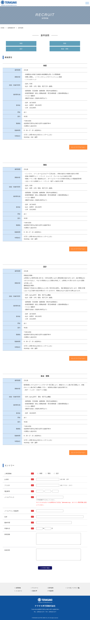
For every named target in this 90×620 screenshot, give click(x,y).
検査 (21, 43)
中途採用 (50, 591)
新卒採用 (50, 588)
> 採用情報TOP (9, 28)
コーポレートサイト (73, 588)
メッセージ (19, 591)
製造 (64, 43)
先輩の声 (34, 591)
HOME (2, 28)
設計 (21, 49)
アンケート (35, 588)
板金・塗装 (64, 49)
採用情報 (18, 588)
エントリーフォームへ (78, 147)
